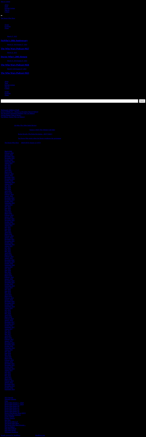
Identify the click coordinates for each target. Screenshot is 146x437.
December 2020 (9, 260)
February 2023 (9, 215)
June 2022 (8, 229)
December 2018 (9, 301)
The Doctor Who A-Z (11, 422)
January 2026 (9, 155)
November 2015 (10, 365)
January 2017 (9, 341)
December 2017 (9, 322)
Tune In (7, 10)
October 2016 (9, 346)
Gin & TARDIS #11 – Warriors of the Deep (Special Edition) (19, 112)
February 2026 (9, 153)
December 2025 (9, 156)
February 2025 (9, 174)
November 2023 (10, 199)
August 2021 (8, 246)
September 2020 (10, 265)
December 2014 (9, 384)
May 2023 (8, 210)
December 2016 (9, 343)
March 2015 (8, 379)
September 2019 (10, 286)
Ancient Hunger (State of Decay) (11, 115)
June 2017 (8, 332)
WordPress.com (40, 435)
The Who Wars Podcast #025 (15, 73)
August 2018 (8, 308)
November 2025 (10, 158)
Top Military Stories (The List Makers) (13, 117)
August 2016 (8, 350)
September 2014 (10, 389)
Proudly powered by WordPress (10, 435)
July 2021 (8, 248)
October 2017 (9, 325)
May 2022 (8, 230)
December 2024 (9, 177)
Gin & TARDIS (9, 416)
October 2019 (9, 284)
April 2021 (8, 253)
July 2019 (8, 289)
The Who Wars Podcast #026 (15, 65)
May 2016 (8, 355)
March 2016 (8, 358)
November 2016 (10, 344)
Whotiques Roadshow (11, 432)
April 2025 (8, 170)
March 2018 (8, 317)
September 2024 (10, 182)
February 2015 (9, 381)
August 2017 (8, 329)
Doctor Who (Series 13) (12, 411)
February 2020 (9, 277)
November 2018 (10, 303)
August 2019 (8, 287)
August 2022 (8, 225)
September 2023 (10, 203)
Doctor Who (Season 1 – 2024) (14, 403)
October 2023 (9, 201)
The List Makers (10, 427)
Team (6, 6)
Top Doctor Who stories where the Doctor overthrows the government (39, 138)
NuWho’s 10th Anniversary (14, 40)
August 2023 (8, 205)
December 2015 (9, 363)
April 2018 (8, 315)
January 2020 (9, 279)
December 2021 (9, 239)
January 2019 (9, 300)
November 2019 (10, 282)
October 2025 (9, 160)
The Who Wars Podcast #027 (15, 48)
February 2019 (9, 298)
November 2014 (10, 386)
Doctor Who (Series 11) (12, 408)
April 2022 (8, 232)
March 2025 (8, 172)
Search (3, 98)
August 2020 (8, 267)
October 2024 (9, 180)
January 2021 (9, 258)
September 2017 (10, 327)
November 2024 (10, 179)
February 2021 (9, 256)
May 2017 (8, 334)
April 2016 (8, 356)
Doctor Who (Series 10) (12, 406)
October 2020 (9, 263)
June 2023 (8, 208)
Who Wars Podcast (10, 428)
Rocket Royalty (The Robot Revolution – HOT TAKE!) (35, 134)
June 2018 (8, 312)
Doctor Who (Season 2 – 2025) (14, 404)
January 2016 (9, 362)
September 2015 (10, 369)
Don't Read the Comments (13, 415)
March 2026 (8, 151)
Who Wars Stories (10, 430)
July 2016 (8, 351)
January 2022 (9, 237)
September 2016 (10, 348)
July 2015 (8, 372)
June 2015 (8, 374)
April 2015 (8, 377)
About (6, 5)
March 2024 (8, 193)
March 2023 (8, 213)
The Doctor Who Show (8, 18)
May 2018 (8, 313)
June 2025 (8, 167)
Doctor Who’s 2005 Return (14, 56)
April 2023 (8, 212)
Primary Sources (10, 418)
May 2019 (8, 293)
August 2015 (8, 370)
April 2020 (8, 274)
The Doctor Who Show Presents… (15, 425)
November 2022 (10, 220)
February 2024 (9, 194)
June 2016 (8, 353)
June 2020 (8, 270)
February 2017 (9, 339)
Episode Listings (10, 8)
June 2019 (8, 291)
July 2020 (8, 268)
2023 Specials (9, 397)
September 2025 (10, 161)
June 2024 (8, 187)
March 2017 (8, 337)
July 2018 (8, 310)
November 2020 (10, 262)
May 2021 (8, 251)
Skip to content (5, 1)
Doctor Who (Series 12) (12, 409)
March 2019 (8, 296)
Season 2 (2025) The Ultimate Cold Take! (42, 130)
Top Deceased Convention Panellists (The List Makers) (18, 113)
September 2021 (10, 244)
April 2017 (8, 336)
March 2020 (8, 275)
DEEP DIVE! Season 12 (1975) (31, 142)
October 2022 (9, 222)
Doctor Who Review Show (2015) (15, 413)
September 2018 (10, 306)
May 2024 (8, 189)
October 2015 (9, 367)
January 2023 (9, 217)
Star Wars (8, 420)
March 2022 (8, 234)
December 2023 (9, 198)
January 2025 (9, 175)
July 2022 (8, 227)
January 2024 (9, 196)
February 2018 (9, 318)
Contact (7, 12)
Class (6, 401)
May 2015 (8, 375)
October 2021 (9, 243)
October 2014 (9, 387)
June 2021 (8, 249)
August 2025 (8, 163)
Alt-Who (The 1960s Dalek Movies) (25, 125)
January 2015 (9, 382)
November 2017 (10, 324)
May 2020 (8, 272)
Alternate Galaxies (10, 399)
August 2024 (8, 184)
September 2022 (10, 224)
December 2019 (9, 281)
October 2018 (9, 305)
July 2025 (8, 165)
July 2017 (8, 331)
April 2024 (8, 191)
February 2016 (9, 360)
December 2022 (9, 218)
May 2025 (8, 168)
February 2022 (9, 236)
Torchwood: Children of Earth (10, 110)
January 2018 (9, 320)
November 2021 (10, 241)
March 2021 (8, 255)
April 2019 (8, 294)
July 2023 (8, 206)
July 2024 (8, 186)
